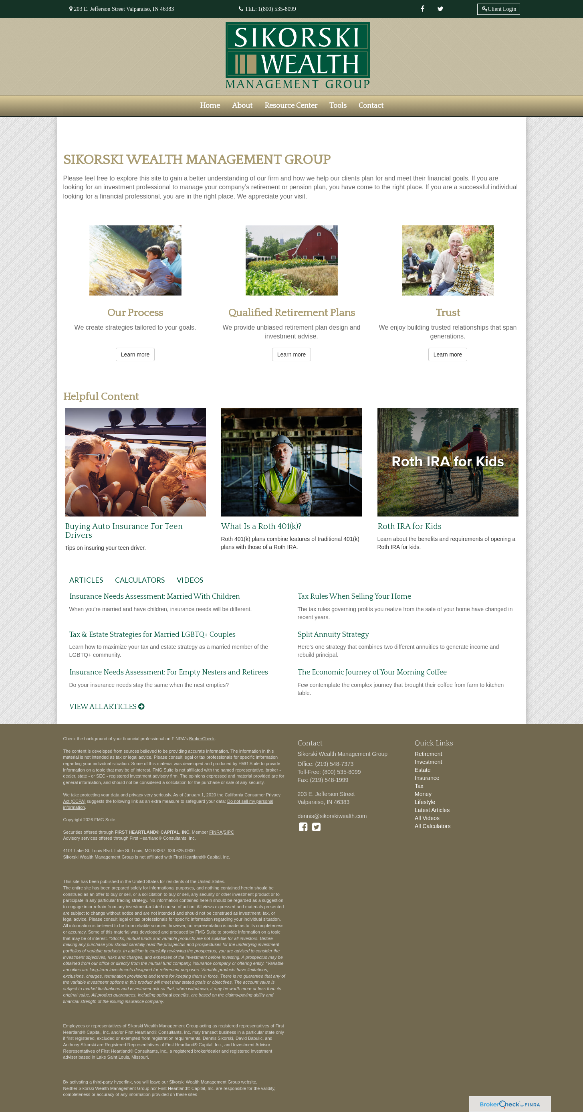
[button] (242, 106)
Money (423, 794)
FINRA (215, 832)
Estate (423, 770)
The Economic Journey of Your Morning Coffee (372, 672)
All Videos (427, 818)
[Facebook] (423, 9)
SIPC (229, 832)
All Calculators (432, 826)
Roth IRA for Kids (409, 526)
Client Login (502, 9)
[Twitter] (440, 9)
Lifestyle (425, 802)
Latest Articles (432, 810)
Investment (428, 762)
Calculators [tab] (140, 579)
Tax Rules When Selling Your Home (354, 597)
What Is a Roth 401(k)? (261, 526)
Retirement (428, 754)
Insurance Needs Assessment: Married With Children (154, 597)
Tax (419, 786)
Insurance (427, 778)
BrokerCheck (202, 738)
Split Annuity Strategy (333, 635)
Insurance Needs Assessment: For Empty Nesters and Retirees (168, 672)
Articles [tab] (86, 579)
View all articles (106, 707)
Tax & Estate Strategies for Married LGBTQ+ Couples (152, 635)
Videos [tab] (190, 579)
